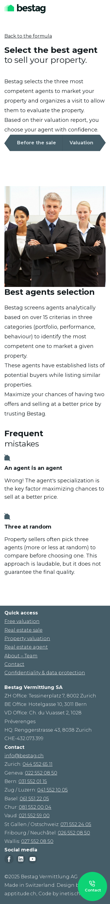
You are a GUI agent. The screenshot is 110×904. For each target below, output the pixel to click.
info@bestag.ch (24, 755)
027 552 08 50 (37, 841)
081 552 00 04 (35, 807)
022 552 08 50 (41, 773)
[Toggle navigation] (101, 9)
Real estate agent (26, 647)
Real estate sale (23, 630)
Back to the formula (28, 36)
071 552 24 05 (75, 824)
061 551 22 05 (34, 798)
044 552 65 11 (38, 764)
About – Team (21, 656)
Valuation (81, 143)
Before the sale (36, 143)
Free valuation (22, 621)
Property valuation (27, 638)
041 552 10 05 (52, 790)
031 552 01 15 (32, 781)
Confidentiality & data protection (44, 673)
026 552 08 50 (74, 833)
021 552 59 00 (34, 815)
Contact (14, 664)
